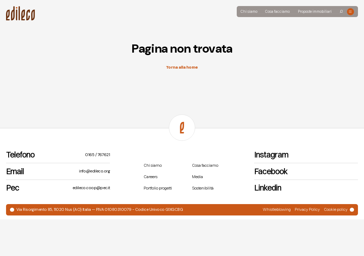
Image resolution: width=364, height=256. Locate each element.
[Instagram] (306, 155)
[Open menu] (350, 11)
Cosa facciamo (277, 11)
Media (197, 176)
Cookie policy (336, 209)
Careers (150, 176)
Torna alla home (182, 67)
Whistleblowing (277, 209)
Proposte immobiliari (315, 11)
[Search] (341, 11)
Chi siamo (249, 11)
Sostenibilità (203, 188)
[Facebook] (306, 171)
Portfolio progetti (158, 188)
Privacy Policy (307, 209)
